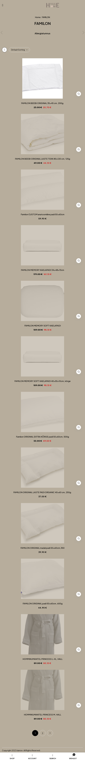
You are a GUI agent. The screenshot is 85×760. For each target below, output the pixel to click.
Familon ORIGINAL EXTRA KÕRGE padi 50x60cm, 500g (42, 436)
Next (50, 733)
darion (20, 750)
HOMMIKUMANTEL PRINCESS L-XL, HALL (42, 659)
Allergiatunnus (42, 33)
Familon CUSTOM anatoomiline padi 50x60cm (42, 214)
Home (37, 17)
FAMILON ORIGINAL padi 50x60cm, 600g (42, 603)
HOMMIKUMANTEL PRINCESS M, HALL (42, 714)
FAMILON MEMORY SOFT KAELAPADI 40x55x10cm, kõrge (42, 381)
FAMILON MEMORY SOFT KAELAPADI (42, 325)
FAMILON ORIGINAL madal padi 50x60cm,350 (42, 548)
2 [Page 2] (42, 733)
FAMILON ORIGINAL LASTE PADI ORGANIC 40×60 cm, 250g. (42, 492)
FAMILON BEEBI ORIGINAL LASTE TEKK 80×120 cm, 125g (42, 159)
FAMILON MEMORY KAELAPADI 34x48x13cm (42, 270)
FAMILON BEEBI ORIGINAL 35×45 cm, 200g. (42, 103)
